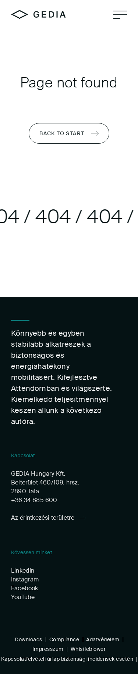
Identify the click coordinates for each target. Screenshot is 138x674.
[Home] (38, 14)
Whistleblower (88, 649)
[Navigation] (120, 15)
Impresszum (48, 649)
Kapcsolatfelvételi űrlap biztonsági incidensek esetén (67, 659)
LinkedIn (22, 570)
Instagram (25, 579)
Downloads (28, 639)
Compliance (64, 639)
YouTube (23, 597)
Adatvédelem (102, 639)
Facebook (24, 588)
